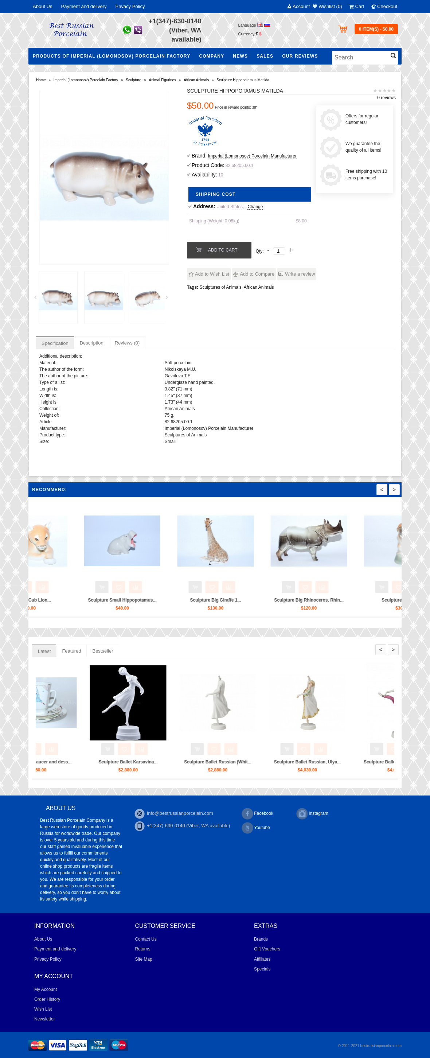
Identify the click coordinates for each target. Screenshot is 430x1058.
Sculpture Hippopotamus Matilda (242, 80)
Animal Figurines (162, 80)
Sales (265, 56)
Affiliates (262, 959)
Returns (142, 949)
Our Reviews (300, 56)
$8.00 (301, 220)
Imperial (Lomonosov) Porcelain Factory (86, 80)
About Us (42, 6)
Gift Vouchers (267, 949)
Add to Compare (257, 274)
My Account (45, 989)
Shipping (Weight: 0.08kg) (214, 220)
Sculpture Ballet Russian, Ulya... (369, 762)
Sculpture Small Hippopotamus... (184, 600)
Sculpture (133, 80)
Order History (47, 999)
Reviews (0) (127, 343)
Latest (44, 651)
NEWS (240, 56)
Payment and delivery (83, 6)
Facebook (257, 814)
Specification (55, 343)
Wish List (43, 1009)
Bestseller (102, 651)
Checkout (387, 6)
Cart (359, 6)
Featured (71, 651)
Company (211, 56)
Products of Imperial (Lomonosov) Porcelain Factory (111, 56)
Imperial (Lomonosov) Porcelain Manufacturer (252, 156)
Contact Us (145, 939)
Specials (262, 969)
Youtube (256, 828)
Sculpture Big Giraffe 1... (278, 600)
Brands (261, 939)
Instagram (312, 814)
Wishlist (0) (330, 6)
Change (255, 206)
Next (169, 299)
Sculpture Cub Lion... (92, 600)
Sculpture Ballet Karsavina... (190, 762)
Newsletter (44, 1019)
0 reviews (386, 97)
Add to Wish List (212, 274)
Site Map (143, 959)
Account (301, 6)
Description (91, 343)
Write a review (300, 274)
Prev (38, 299)
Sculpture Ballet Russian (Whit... (280, 762)
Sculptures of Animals (220, 287)
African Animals (196, 80)
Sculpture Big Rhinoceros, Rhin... (371, 600)
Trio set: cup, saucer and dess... (100, 762)
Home (41, 80)
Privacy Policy (130, 6)
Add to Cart (223, 250)
